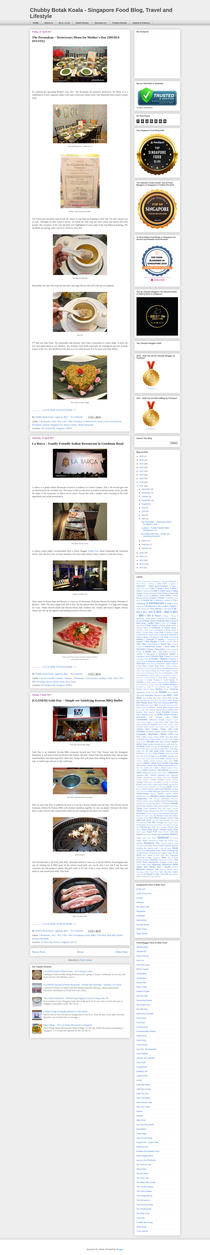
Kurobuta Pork (142, 782)
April (144, 519)
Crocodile (164, 739)
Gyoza (145, 761)
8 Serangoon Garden (166, 654)
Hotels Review (82, 23)
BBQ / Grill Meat (98, 935)
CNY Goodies (155, 717)
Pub (164, 825)
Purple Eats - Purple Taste (147, 1142)
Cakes (175, 717)
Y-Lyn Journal (142, 1231)
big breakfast (173, 874)
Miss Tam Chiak (143, 1107)
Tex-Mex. (170, 860)
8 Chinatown (155, 628)
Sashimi (174, 834)
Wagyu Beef (142, 867)
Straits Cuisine (70, 425)
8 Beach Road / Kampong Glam (156, 621)
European (165, 746)
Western (141, 869)
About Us (48, 23)
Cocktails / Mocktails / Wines (152, 734)
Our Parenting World (145, 1125)
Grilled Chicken (166, 759)
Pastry (145, 811)
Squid (169, 848)
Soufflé (145, 846)
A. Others (171, 682)
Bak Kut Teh (142, 700)
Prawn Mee (141, 825)
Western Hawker (166, 869)
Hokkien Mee (152, 765)
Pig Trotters (173, 816)
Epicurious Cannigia (145, 1014)
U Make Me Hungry (145, 1222)
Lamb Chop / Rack (149, 784)
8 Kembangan (170, 639)
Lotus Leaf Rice (142, 791)
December (146, 489)
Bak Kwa (151, 700)
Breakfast (166, 712)
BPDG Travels (143, 969)
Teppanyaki (162, 860)
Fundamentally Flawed (146, 1031)
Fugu (157, 756)
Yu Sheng (148, 874)
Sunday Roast (154, 853)
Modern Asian (165, 796)
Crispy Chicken (155, 739)
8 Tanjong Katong (153, 661)
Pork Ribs (151, 822)
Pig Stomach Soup (161, 816)
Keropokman (142, 1067)
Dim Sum (159, 742)
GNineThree (142, 1036)
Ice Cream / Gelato (158, 768)
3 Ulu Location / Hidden (95, 678)
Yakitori (175, 872)
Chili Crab (173, 729)
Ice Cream (145, 768)
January (145, 548)
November (146, 493)
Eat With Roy (142, 1009)
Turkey (143, 865)
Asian (99, 421)
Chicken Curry (142, 727)
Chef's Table (162, 724)
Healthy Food (167, 763)
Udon (149, 865)
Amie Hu (140, 960)
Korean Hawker (157, 780)
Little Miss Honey (144, 1089)
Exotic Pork (174, 746)
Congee (150, 737)
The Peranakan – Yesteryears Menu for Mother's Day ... (156, 523)
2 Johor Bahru (161, 584)
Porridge (160, 823)
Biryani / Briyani (156, 707)
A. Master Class (150, 682)
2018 (141, 482)
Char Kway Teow (166, 722)
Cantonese (142, 719)
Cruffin (170, 739)
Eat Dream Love (143, 1005)
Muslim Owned (148, 801)
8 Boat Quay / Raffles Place (157, 622)
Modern (155, 796)
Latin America (173, 784)
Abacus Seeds (148, 689)
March (145, 541)
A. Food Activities (148, 677)
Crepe (147, 739)
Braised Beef (161, 710)
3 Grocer (145, 596)
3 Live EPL (169, 598)
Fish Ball (145, 751)
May (144, 515)
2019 (141, 478)
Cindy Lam (141, 889)
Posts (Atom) (86, 960)
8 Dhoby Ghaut (170, 630)
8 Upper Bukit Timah (156, 666)
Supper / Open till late (169, 853)
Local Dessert (116, 421)
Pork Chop (146, 820)
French (139, 753)
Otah (160, 806)
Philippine (155, 813)
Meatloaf (175, 791)
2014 (141, 560)
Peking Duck (154, 811)
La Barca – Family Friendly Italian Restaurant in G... (155, 529)
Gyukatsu (159, 761)
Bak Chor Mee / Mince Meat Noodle (163, 698)
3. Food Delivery (154, 609)
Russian (166, 832)
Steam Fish (141, 851)
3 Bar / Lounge (156, 588)
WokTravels (141, 1227)
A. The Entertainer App (160, 687)
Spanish (168, 846)
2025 (141, 456)
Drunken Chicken (154, 744)
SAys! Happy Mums (145, 1156)
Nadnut (140, 1111)
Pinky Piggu (142, 1133)
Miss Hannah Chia (144, 1102)
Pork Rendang (142, 822)
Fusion (163, 756)
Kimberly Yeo (142, 1071)
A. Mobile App (161, 682)
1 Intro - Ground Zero (144, 581)
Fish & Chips (159, 749)
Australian (149, 695)
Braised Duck (172, 710)
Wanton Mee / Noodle (160, 867)
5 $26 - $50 (56, 421)
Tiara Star (141, 1218)
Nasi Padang (147, 803)
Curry (175, 739)
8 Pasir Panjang (171, 649)
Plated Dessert (160, 818)
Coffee (171, 734)
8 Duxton (168, 632)
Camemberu (142, 974)
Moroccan (174, 799)
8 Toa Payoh (142, 666)
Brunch (145, 715)
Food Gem (141, 1022)
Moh (150, 799)
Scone (154, 838)
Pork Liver (174, 820)
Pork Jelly (155, 820)
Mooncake (165, 799)
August (145, 504)
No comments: (77, 417)
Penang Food (172, 811)
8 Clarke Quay (169, 628)
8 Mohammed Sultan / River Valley (158, 646)
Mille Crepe (147, 796)
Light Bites (152, 787)
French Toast (147, 753)
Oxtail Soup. (174, 806)
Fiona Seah (141, 1018)
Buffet (120, 935)
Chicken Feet (153, 727)
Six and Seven (143, 1173)
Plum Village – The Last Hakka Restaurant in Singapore (67, 1025)
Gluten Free (141, 758)
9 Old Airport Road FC (153, 673)
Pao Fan (162, 808)
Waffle (175, 864)
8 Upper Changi (170, 666)
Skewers (170, 843)
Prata (165, 822)
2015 (141, 556)
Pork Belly (44, 938)
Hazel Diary (141, 1040)
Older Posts (122, 951)
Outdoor (166, 806)
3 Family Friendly (47, 678)
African (166, 689)
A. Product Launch (153, 684)
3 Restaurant (44, 421)
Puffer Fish (169, 825)
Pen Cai (163, 811)
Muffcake (140, 801)
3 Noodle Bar (147, 600)
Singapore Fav (56, 425)
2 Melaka (172, 584)
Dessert (150, 741)
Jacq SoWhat (142, 1053)
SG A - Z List (64, 23)
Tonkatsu (163, 862)
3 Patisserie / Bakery (162, 600)
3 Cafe (153, 591)
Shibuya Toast (173, 840)
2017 (141, 486)
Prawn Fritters (173, 822)
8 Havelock (172, 635)
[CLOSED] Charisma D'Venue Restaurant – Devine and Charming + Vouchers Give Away (82, 985)
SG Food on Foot (144, 1164)
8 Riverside (172, 652)
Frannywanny (142, 1027)
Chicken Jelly (163, 727)
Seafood (45, 425)
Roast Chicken (159, 829)
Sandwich (165, 834)
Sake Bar (174, 832)
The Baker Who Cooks (146, 1182)
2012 (141, 568)
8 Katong (40, 682)
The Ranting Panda (145, 1205)
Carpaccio (169, 720)
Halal (176, 761)
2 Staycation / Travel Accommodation (157, 584)
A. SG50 (148, 687)
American (174, 689)
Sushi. (144, 855)
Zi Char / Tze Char (161, 874)
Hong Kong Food (165, 765)
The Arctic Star (143, 1178)
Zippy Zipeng (142, 933)
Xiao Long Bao (165, 872)
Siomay (163, 843)
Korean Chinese (143, 780)
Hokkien (143, 765)
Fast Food (140, 749)
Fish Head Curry (156, 751)
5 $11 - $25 (56, 935)
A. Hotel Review (168, 680)
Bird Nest (146, 707)
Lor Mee (174, 789)
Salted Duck (147, 834)
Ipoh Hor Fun (173, 770)
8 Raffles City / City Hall (154, 652)
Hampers (140, 763)
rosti (151, 876)
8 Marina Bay (165, 644)
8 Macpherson (152, 644)
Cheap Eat (145, 724)
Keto (169, 777)
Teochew (154, 860)
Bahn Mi (145, 698)
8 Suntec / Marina (158, 658)
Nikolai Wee (142, 920)
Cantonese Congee (156, 720)
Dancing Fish (141, 742)
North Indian (141, 806)
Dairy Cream (142, 987)
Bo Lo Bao (141, 710)
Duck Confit (165, 744)
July (144, 508)
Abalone (159, 689)
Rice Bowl (152, 827)
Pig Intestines (164, 813)
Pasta (62, 682)
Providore (159, 825)
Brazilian (152, 712)
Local (106, 421)
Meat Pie (169, 791)
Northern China (152, 806)
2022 (141, 467)
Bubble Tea (153, 715)
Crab (162, 737)
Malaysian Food (159, 791)
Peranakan (36, 425)
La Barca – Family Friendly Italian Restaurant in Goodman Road (78, 443)
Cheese (49, 682)
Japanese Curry (163, 775)
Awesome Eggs (160, 695)
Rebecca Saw (142, 1147)
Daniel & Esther (143, 991)
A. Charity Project (154, 675)
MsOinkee (141, 916)
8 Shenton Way (156, 656)
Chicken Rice (143, 729)
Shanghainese (153, 840)
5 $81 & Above (153, 615)
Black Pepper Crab (170, 707)
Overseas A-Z (100, 23)
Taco (167, 855)
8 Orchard (77, 421)
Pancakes (153, 808)
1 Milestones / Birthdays (160, 581)
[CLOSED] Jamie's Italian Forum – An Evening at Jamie (68, 971)
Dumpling (141, 746)
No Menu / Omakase (161, 804)
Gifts (176, 756)
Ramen (143, 827)
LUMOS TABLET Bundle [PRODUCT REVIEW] (65, 1011)
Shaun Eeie (141, 1169)
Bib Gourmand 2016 (171, 705)
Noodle (174, 803)
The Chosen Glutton (145, 1187)
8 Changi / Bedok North (167, 625)
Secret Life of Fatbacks (146, 1160)
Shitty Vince (142, 929)
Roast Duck (172, 829)
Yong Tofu (140, 874)
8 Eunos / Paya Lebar (149, 635)
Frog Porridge (149, 756)
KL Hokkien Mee (160, 777)
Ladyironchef (142, 1076)
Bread (158, 712)
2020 (141, 475)
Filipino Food (149, 749)
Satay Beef (146, 838)
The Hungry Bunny (144, 1196)
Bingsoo (139, 707)
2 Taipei (172, 586)
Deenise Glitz (142, 996)
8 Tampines (172, 659)
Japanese (173, 772)
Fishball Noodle (172, 751)
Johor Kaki (141, 1062)
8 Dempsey (158, 630)
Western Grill (153, 869)
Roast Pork (152, 832)
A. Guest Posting (151, 680)
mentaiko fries (145, 876)
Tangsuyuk (156, 857)
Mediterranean (143, 793)
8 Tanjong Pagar (169, 661)
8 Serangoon (78, 935)
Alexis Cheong (143, 956)
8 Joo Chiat (163, 637)
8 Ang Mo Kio (162, 619)
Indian (145, 770)
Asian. (170, 692)
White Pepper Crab (151, 872)
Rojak (160, 832)
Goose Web (150, 758)
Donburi (167, 742)
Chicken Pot (173, 727)
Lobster (169, 787)
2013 (141, 564)
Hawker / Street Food (152, 763)
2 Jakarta (149, 584)
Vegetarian (156, 864)
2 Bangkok (172, 581)
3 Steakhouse (150, 606)
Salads (139, 834)
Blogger (119, 1249)
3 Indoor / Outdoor (64, 678)
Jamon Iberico (163, 773)
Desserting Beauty (144, 1000)
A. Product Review (168, 684)
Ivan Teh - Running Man (147, 1049)
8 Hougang (153, 637)
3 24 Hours (145, 588)
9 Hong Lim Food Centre (160, 671)
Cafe (167, 717)
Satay (139, 838)
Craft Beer (140, 739)
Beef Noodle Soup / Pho (147, 703)
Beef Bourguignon (161, 700)
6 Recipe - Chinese (169, 616)
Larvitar (140, 898)
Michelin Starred (164, 794)
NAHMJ (140, 1116)
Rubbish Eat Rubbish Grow (148, 1151)
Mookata (157, 799)
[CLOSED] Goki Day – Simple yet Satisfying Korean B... (155, 535)
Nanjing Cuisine (160, 801)
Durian (147, 747)
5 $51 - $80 (67, 421)
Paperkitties (141, 1129)
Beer (156, 705)
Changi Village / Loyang (149, 722)
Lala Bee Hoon (167, 782)
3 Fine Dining (161, 593)
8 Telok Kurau (150, 664)
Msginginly (141, 911)
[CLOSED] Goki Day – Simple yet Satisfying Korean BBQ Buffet (77, 700)
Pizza (67, 682)
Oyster (139, 808)
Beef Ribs (111, 935)
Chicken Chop (173, 724)
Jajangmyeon (153, 773)
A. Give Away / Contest (165, 678)
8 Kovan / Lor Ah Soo (167, 642)
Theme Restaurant (86, 425)
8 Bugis (173, 623)
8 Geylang (162, 635)
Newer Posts (38, 951)
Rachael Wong (143, 925)
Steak (73, 682)
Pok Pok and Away (144, 1138)
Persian (148, 813)
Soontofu (140, 846)
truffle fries (157, 876)
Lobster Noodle (147, 789)
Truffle (169, 862)
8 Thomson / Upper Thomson (167, 664)
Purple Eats (93, 551)
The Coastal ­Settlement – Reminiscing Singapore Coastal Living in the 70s (75, 998)
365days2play (142, 947)
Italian (55, 682)
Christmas (149, 732)
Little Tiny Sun (142, 1094)
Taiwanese (174, 855)
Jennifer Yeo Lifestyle (145, 1058)
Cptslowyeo (141, 978)
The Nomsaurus (143, 1200)
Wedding (175, 867)
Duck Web (174, 744)
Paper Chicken (172, 808)
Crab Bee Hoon (171, 737)
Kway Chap (152, 782)
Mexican (153, 794)
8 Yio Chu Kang (149, 668)
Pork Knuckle (164, 820)
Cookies (156, 737)
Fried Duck (169, 753)
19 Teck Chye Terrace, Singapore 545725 (59, 942)
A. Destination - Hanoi (168, 675)
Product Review (119, 23)
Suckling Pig (172, 850)
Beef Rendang (163, 703)
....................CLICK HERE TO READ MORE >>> (54, 410)
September (146, 500)
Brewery (175, 712)
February (146, 544)
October (145, 496)
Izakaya (145, 773)
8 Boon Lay (164, 623)
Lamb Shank (163, 784)
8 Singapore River (143, 659)
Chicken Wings (158, 729)
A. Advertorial (166, 673)
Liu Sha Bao (161, 787)
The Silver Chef (143, 1213)
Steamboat (150, 850)
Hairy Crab (168, 761)
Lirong (139, 1080)
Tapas (163, 857)
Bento (161, 705)
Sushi (139, 855)
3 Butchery (146, 591)
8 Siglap (167, 656)
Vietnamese (167, 864)
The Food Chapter (144, 1191)
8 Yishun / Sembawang (163, 668)
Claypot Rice (173, 732)
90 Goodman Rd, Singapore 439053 (56, 685)
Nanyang (170, 801)
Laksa (159, 782)
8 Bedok (173, 621)
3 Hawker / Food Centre (160, 596)
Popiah (170, 818)
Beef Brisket (173, 700)
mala (138, 877)
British (139, 715)
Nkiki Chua (141, 1120)
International (163, 770)
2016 (141, 553)
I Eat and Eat (142, 1045)
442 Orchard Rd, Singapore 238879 (56, 428)
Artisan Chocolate (152, 692)
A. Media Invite (90, 421)
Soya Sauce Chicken (156, 846)
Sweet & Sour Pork (156, 855)
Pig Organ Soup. (147, 816)
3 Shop (168, 603)
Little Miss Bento (143, 1085)
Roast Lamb (141, 832)
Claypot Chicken (160, 732)
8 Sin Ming (174, 656)
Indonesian (152, 770)
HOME (36, 23)
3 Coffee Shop (164, 591)
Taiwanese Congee (144, 858)
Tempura (146, 860)
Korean (35, 938)
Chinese (141, 731)
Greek (157, 758)
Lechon (146, 787)
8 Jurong (172, 637)
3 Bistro (166, 588)
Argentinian (141, 692)
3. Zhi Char (166, 609)
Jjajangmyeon (148, 777)
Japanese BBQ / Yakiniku (147, 775)
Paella (146, 808)
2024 (141, 460)
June (144, 511)
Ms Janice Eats (143, 907)
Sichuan (140, 843)
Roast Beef (147, 829)
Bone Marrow (150, 710)
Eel (152, 746)
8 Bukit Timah (151, 625)
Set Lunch (174, 838)
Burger (167, 715)
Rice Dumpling (162, 827)
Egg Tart (157, 746)
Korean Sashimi (172, 780)
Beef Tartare (149, 705)
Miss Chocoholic (143, 1098)
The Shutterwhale (144, 1209)
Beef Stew (141, 705)
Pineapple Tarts (142, 818)
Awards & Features (141, 23)
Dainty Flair (141, 982)
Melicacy (140, 902)
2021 (141, 471)
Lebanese (140, 787)
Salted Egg (156, 834)
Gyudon (152, 761)
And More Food (143, 965)
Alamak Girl (141, 951)
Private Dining (150, 825)
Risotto (170, 827)
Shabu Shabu (142, 841)
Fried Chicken (159, 753)
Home (80, 951)
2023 (141, 464)
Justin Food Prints (144, 893)
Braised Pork (142, 712)
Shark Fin (163, 841)
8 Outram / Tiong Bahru (155, 649)
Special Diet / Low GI (157, 848)
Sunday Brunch (142, 853)
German (171, 756)
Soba (176, 843)
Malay (150, 791)
